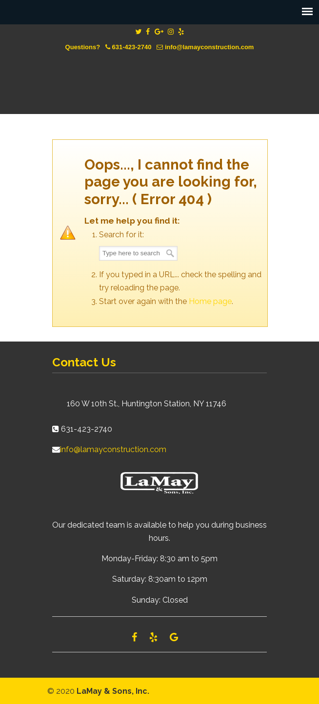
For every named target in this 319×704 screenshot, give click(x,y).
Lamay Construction (159, 75)
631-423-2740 (132, 47)
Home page (210, 301)
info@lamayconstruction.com (209, 47)
